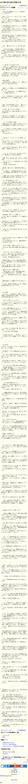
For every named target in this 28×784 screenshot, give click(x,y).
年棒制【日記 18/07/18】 (8, 742)
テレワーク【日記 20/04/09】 (10, 744)
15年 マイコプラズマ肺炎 (9, 751)
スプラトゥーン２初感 (7, 7)
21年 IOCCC (5, 753)
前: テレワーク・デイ (5, 5)
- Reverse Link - (14, 779)
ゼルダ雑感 (8, 11)
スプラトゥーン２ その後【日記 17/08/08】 (13, 746)
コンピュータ (6, 735)
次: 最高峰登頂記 (23, 5)
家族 (4, 9)
